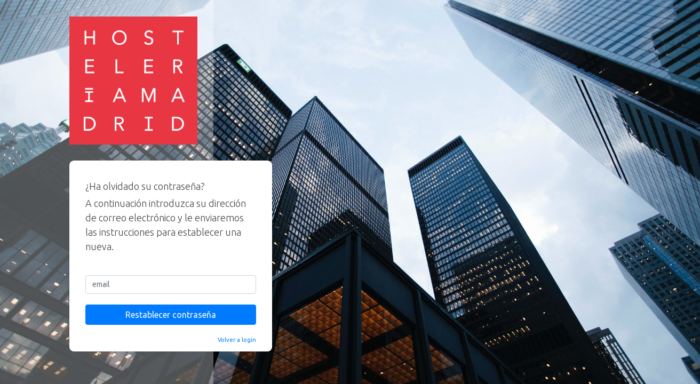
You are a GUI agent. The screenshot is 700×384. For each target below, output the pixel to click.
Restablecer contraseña (170, 314)
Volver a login (237, 340)
